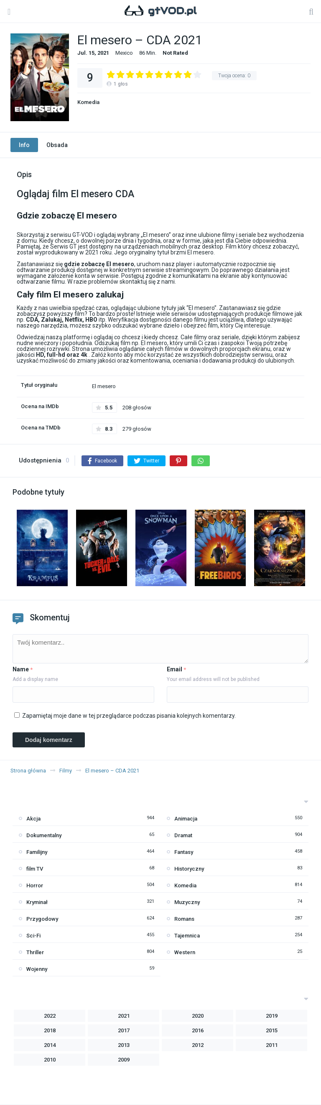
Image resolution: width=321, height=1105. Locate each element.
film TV (34, 869)
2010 (50, 1060)
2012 (198, 1045)
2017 (124, 1030)
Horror (34, 885)
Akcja (33, 818)
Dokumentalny (43, 835)
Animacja (185, 818)
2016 (198, 1030)
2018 (50, 1030)
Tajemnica (187, 935)
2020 (198, 1016)
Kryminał (37, 902)
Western (184, 952)
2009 (124, 1060)
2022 (50, 1016)
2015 (272, 1030)
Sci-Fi (33, 935)
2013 (124, 1045)
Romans (184, 919)
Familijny (36, 852)
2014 (50, 1045)
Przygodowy (42, 919)
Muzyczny (187, 902)
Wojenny (36, 969)
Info (24, 145)
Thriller (35, 952)
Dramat (183, 835)
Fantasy (183, 852)
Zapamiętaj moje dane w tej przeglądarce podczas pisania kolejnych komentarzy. (129, 715)
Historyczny (189, 869)
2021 (124, 1016)
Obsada (57, 145)
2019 (272, 1016)
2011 (272, 1045)
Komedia (88, 102)
